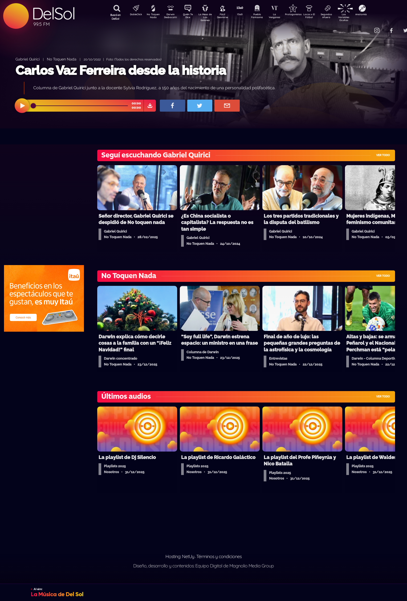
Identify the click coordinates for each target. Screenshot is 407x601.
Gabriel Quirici (27, 59)
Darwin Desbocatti (171, 17)
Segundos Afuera (339, 17)
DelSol (53, 13)
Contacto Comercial (366, 27)
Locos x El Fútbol (320, 17)
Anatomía (376, 15)
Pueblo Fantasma (264, 17)
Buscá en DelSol (115, 17)
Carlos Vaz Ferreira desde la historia (120, 70)
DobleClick (134, 15)
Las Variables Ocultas (357, 17)
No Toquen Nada (152, 17)
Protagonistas (301, 15)
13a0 (246, 15)
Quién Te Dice (190, 17)
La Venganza (283, 17)
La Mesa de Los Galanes (208, 17)
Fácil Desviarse (227, 17)
